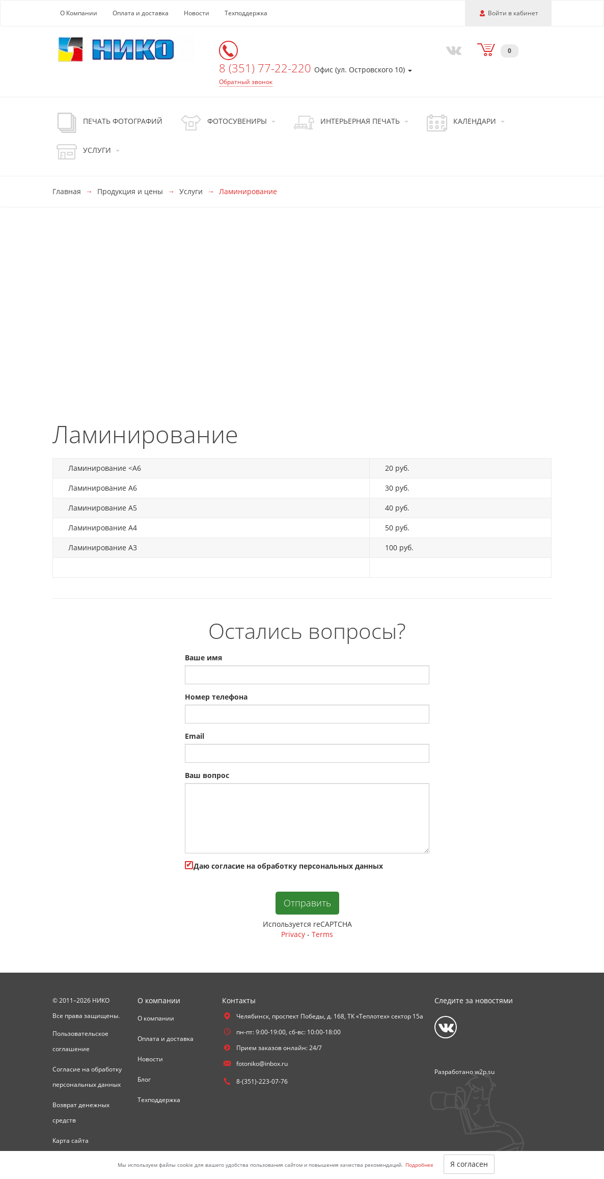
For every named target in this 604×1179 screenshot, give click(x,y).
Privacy (293, 934)
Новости (196, 13)
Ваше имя (203, 657)
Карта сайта (70, 1140)
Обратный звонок (245, 81)
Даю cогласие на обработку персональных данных (284, 866)
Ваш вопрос (207, 775)
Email (194, 736)
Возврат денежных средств (80, 1112)
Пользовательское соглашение (80, 1041)
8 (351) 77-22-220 (266, 67)
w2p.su (485, 1071)
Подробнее (419, 1164)
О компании (156, 1018)
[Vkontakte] (451, 49)
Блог (144, 1079)
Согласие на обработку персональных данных (87, 1077)
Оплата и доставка (141, 13)
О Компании (78, 13)
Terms (322, 934)
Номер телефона (216, 697)
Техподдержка (246, 13)
